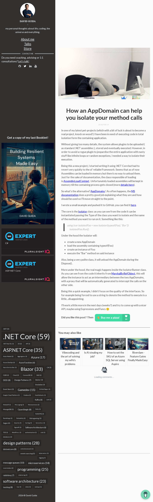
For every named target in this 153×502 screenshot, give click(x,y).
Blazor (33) (32, 369)
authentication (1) (31, 432)
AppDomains (98, 191)
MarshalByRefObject (123, 273)
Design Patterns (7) (22, 380)
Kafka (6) (38, 400)
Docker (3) (39, 380)
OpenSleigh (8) (24, 409)
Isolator (82, 211)
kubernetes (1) (44, 453)
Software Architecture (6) (35, 427)
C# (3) (49, 367)
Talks (27, 44)
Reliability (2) (21, 418)
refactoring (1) (22, 475)
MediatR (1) (7, 405)
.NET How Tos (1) (8, 344)
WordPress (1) (16, 432)
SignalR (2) (17, 427)
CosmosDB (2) (27, 375)
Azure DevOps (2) (9, 362)
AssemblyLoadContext (76, 181)
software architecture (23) (24, 481)
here (133, 205)
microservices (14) (39, 463)
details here (127, 184)
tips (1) (19, 487)
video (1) (28, 487)
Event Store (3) (8, 389)
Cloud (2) (16, 375)
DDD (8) (6, 380)
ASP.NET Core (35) (22, 350)
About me (27, 39)
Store (28, 48)
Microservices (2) (33, 405)
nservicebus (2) (8, 468)
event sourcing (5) (27, 453)
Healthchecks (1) (40, 395)
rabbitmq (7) (8, 475)
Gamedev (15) (26, 390)
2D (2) (20, 344)
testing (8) (8, 487)
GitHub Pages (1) (44, 389)
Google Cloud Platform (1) (11, 395)
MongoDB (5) (8, 409)
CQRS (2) (6, 375)
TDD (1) (5, 432)
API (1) (28, 344)
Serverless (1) (40, 423)
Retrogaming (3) (35, 418)
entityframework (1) (26, 449)
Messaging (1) (19, 405)
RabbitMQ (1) (39, 414)
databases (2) (7, 437)
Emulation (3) (40, 385)
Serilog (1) (28, 423)
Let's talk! (23, 61)
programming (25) (32, 469)
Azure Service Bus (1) (10, 367)
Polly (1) (38, 409)
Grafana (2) (27, 395)
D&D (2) (39, 375)
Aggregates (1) (22, 356)
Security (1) (17, 423)
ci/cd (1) (43, 432)
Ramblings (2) (7, 418)
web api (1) (38, 487)
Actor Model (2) (8, 356)
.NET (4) (6, 329)
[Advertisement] (27, 304)
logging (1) (42, 458)
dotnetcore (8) (9, 449)
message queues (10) (13, 462)
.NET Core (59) (26, 336)
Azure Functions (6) (27, 363)
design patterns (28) (21, 442)
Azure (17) (38, 357)
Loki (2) (48, 399)
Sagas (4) (6, 423)
